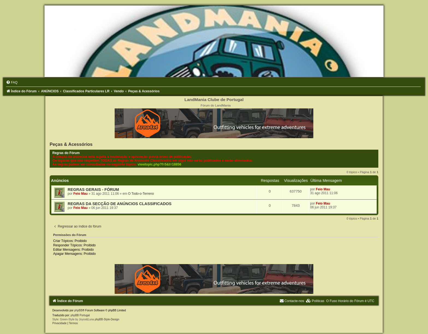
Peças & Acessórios (71, 144)
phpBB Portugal (80, 315)
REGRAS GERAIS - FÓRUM (93, 189)
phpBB (78, 310)
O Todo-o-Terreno (141, 194)
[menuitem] (11, 82)
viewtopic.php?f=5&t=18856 (159, 164)
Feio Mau (80, 194)
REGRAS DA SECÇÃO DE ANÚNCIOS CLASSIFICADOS (119, 204)
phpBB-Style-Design (107, 319)
